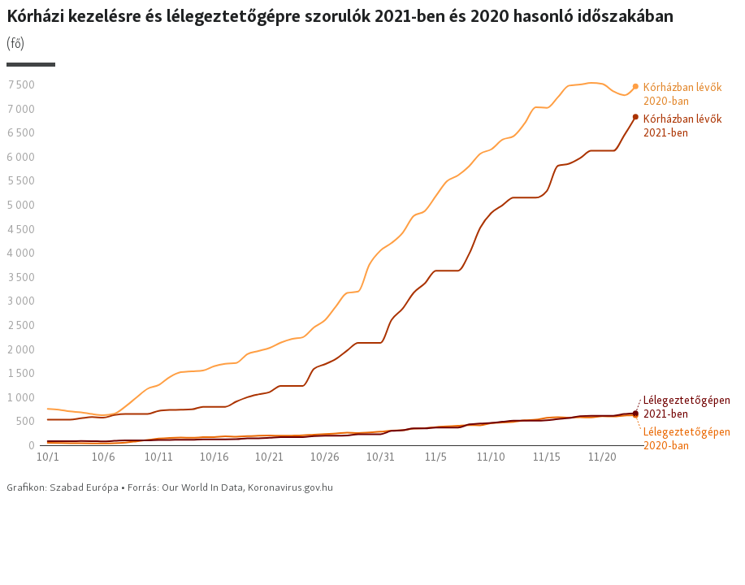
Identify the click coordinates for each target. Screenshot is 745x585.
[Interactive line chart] (372, 250)
